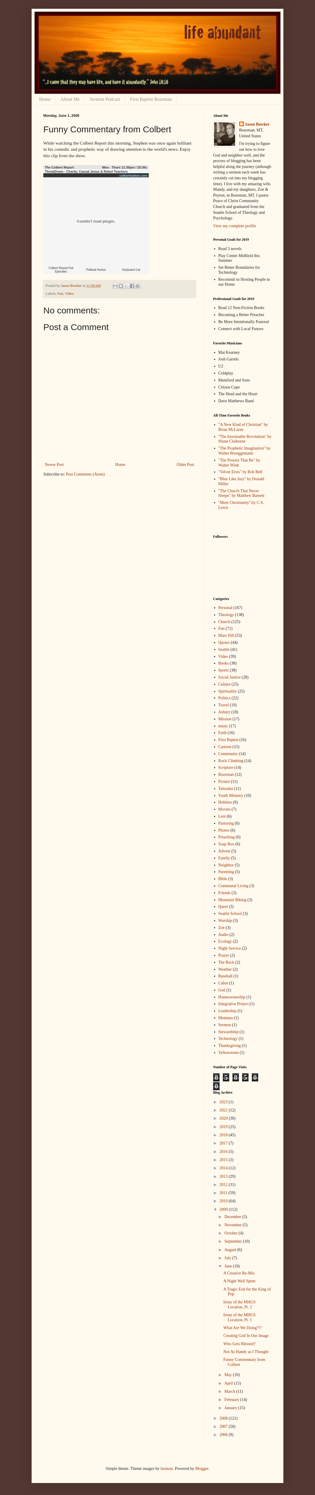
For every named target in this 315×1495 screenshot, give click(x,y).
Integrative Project (233, 1004)
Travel (223, 705)
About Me (70, 99)
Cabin (223, 983)
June (228, 1266)
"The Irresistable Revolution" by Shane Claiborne (245, 439)
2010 (224, 1201)
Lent (222, 816)
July (228, 1258)
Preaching (226, 837)
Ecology (225, 941)
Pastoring (226, 823)
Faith (222, 733)
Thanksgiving (229, 1045)
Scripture (225, 767)
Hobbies (225, 802)
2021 (224, 1110)
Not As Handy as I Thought (245, 1352)
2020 (224, 1118)
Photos (224, 830)
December (233, 1217)
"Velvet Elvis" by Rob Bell (240, 472)
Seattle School (230, 913)
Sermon (224, 1025)
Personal (225, 608)
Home (45, 99)
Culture (224, 684)
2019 (224, 1127)
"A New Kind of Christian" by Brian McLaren (243, 427)
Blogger (201, 1468)
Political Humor (96, 269)
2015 (224, 1160)
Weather (225, 969)
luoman (166, 1468)
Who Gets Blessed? (239, 1344)
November (233, 1225)
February (232, 1399)
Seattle (224, 649)
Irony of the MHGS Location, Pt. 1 (239, 1317)
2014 (224, 1168)
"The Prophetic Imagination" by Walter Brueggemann (244, 450)
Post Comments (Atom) (85, 474)
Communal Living (233, 886)
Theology (226, 615)
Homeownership (232, 997)
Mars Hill (226, 635)
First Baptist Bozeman (151, 99)
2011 (224, 1193)
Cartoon (225, 747)
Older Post (185, 464)
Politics (224, 698)
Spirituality (227, 691)
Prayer (223, 955)
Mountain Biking (232, 900)
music (223, 726)
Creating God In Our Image (246, 1335)
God (221, 990)
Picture (224, 781)
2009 (224, 1209)
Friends (224, 893)
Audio (223, 934)
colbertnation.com (133, 175)
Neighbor (226, 865)
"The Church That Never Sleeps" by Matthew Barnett (241, 493)
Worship (225, 920)
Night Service (229, 948)
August (230, 1250)
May (228, 1375)
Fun (60, 294)
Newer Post (54, 464)
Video (69, 294)
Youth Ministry (230, 795)
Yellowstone (228, 1052)
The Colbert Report (59, 167)
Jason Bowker (257, 124)
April (229, 1383)
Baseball (225, 976)
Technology (228, 1038)
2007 (224, 1426)
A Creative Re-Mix (239, 1273)
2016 (224, 1151)
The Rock (226, 962)
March (230, 1391)
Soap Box (226, 844)
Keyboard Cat (131, 269)
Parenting (226, 872)
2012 (224, 1184)
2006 (224, 1434)
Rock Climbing (231, 761)
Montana (225, 1018)
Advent (224, 851)
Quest (223, 906)
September (233, 1241)
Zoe (221, 927)
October (231, 1233)
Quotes (224, 642)
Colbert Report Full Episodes (61, 269)
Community (228, 754)
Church (224, 622)
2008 (224, 1418)
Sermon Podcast (105, 99)
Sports (223, 670)
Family (224, 858)
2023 (224, 1102)
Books (223, 663)
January (231, 1408)
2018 (224, 1135)
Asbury (224, 712)
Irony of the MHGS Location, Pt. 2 (239, 1304)
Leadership (227, 1011)
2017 (224, 1143)
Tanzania (225, 788)
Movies (224, 809)
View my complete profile (234, 226)
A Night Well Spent (239, 1281)
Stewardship (228, 1032)
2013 (224, 1176)
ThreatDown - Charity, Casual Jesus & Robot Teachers (86, 171)
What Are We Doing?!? (242, 1328)
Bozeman (226, 774)
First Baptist (228, 740)
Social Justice (229, 677)
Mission (225, 719)
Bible (222, 879)
